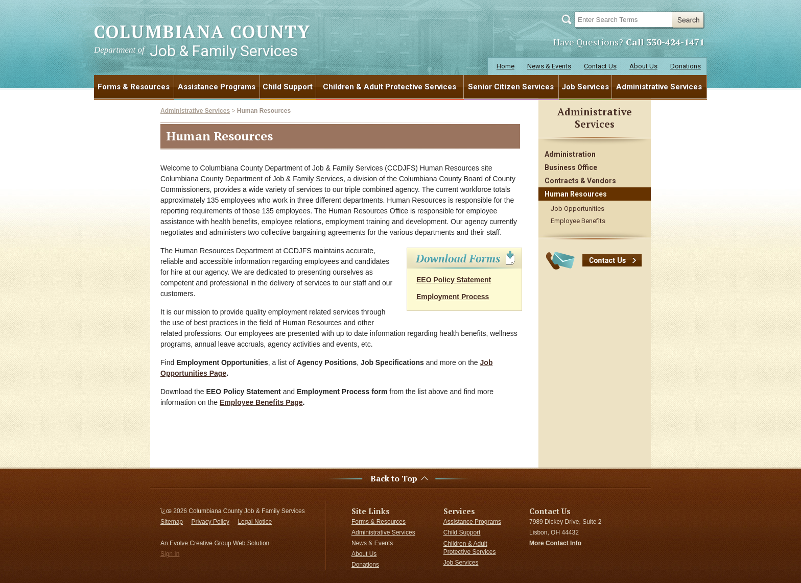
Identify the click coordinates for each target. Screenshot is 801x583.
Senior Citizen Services (511, 86)
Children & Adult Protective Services (389, 86)
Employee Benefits (578, 221)
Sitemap (171, 521)
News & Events (549, 66)
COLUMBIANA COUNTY (202, 40)
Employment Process (452, 297)
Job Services (585, 86)
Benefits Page (279, 402)
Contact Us (600, 66)
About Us (643, 66)
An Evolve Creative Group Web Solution (214, 543)
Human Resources (264, 110)
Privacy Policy (210, 521)
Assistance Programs (216, 86)
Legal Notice (255, 521)
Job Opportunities (577, 208)
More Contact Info (555, 543)
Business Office (571, 167)
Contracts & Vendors (580, 181)
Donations (685, 66)
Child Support (288, 86)
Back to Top (393, 478)
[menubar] (400, 87)
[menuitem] (134, 87)
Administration (570, 154)
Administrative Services (659, 86)
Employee (237, 402)
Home (505, 66)
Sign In (169, 553)
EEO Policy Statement (453, 280)
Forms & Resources (134, 86)
